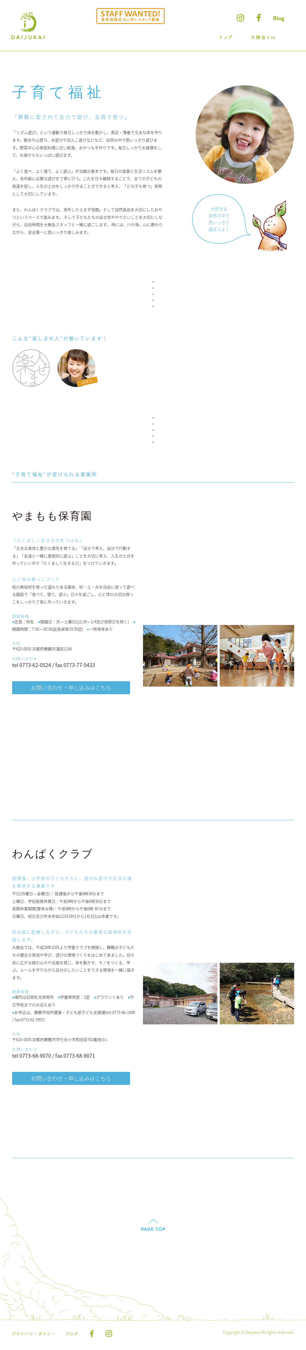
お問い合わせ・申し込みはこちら (71, 688)
